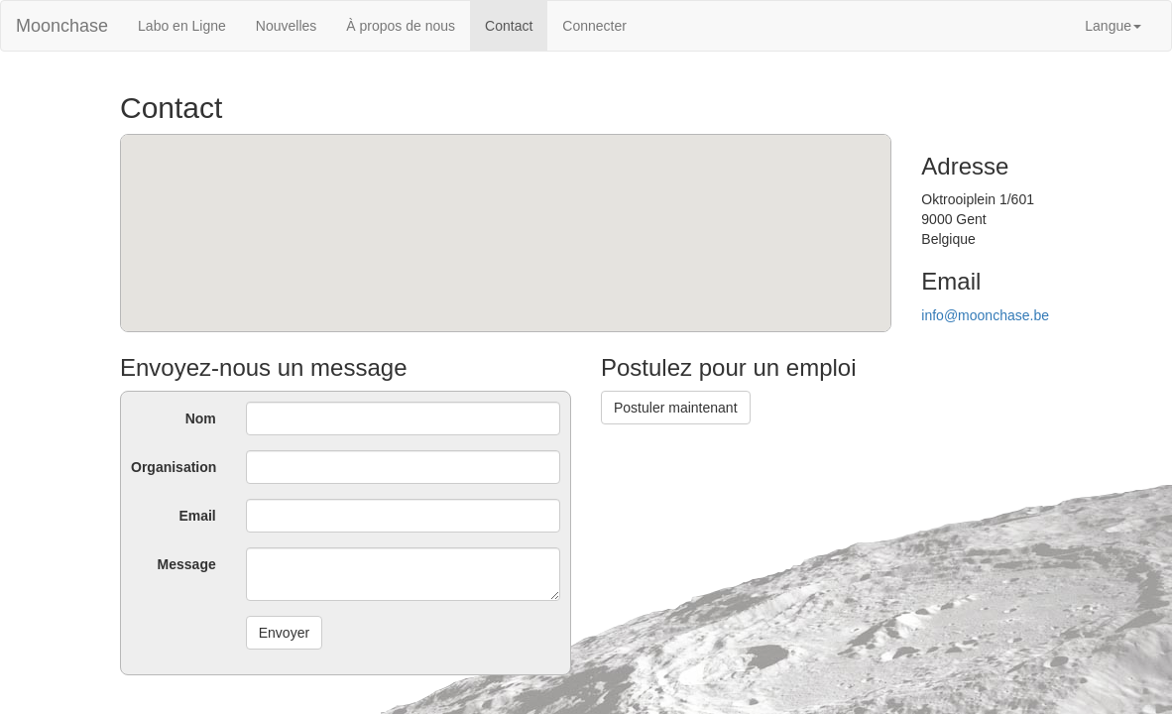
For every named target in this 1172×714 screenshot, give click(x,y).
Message (187, 564)
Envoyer (284, 633)
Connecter (594, 26)
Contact (508, 26)
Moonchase (62, 26)
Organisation (173, 467)
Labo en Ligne (182, 26)
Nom (200, 418)
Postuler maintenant (676, 408)
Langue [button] (1113, 26)
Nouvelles (286, 26)
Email (196, 516)
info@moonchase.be (985, 315)
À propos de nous (400, 26)
